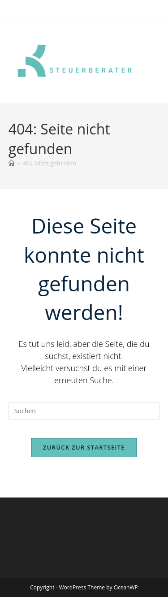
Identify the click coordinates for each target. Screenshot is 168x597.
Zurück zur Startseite (84, 447)
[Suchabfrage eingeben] (84, 411)
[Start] (11, 163)
